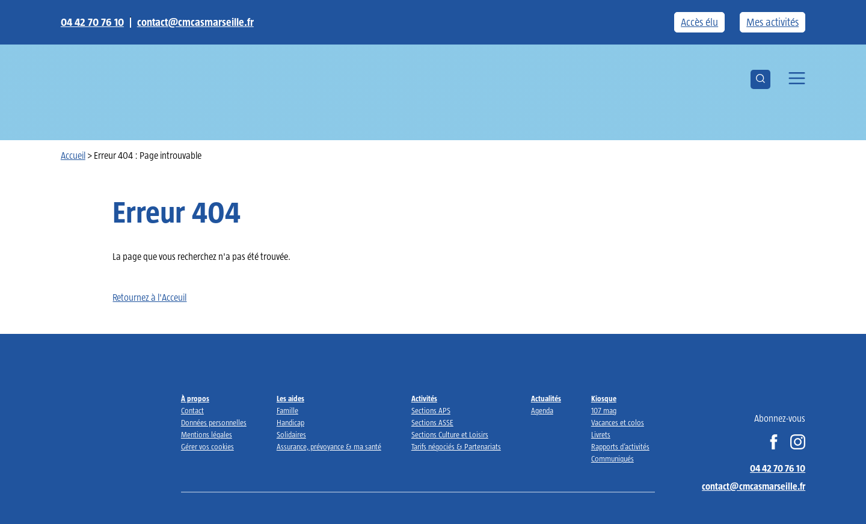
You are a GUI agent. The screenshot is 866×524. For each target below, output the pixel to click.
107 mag (603, 410)
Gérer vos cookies (207, 446)
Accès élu (699, 22)
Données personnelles (214, 422)
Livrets (600, 434)
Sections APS (430, 410)
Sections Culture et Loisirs (449, 434)
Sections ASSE (432, 422)
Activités (424, 398)
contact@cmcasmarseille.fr (195, 22)
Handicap (290, 422)
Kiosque (603, 398)
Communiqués (612, 458)
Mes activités (772, 22)
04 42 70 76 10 (92, 22)
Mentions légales (206, 434)
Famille (287, 410)
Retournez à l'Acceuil (149, 297)
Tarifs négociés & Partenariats (456, 446)
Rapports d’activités (620, 446)
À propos (195, 398)
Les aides (290, 398)
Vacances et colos (617, 422)
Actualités (546, 398)
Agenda (542, 410)
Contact (192, 410)
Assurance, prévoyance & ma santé (329, 446)
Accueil (73, 155)
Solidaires (291, 434)
